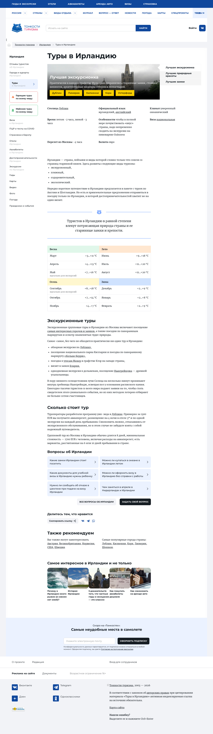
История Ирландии (74, 592)
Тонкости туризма (25, 44)
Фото (12, 193)
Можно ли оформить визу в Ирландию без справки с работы (125, 474)
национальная (165, 119)
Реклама (23, 673)
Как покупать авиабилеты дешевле (117, 594)
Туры (22, 84)
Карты (161, 13)
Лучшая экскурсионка (180, 67)
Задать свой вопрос (135, 501)
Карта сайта (116, 707)
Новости (130, 13)
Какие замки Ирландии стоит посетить (73, 462)
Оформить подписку (133, 641)
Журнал (88, 13)
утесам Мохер (72, 360)
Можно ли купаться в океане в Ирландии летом (125, 462)
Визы (128, 4)
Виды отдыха (62, 13)
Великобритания (70, 543)
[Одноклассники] (72, 697)
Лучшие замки (175, 81)
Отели (52, 4)
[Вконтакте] (82, 521)
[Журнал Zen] (31, 697)
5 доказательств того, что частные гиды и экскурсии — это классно (99, 595)
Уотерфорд (125, 93)
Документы (49, 673)
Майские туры (23, 110)
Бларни (74, 365)
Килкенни (92, 93)
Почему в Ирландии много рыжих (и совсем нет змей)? (57, 595)
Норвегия (88, 543)
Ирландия (45, 44)
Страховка (150, 4)
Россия (16, 13)
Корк (108, 93)
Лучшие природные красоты (179, 74)
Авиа (76, 4)
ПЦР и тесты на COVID (21, 128)
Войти (193, 28)
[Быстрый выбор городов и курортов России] (25, 13)
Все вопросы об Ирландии (96, 501)
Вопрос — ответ (109, 13)
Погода (147, 13)
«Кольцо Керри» (74, 356)
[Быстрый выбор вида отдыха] (75, 13)
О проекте (18, 662)
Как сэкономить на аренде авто (139, 592)
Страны (37, 13)
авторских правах (158, 692)
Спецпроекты (180, 13)
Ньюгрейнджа (123, 370)
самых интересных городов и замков (71, 331)
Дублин (57, 93)
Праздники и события (21, 206)
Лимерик (74, 93)
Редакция (38, 662)
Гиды (12, 175)
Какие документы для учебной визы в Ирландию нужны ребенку (73, 474)
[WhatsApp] (93, 521)
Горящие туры (23, 97)
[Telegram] (88, 521)
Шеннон (107, 547)
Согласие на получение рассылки (117, 649)
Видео (12, 187)
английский (123, 112)
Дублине (117, 414)
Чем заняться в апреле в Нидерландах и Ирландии (125, 489)
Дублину (85, 347)
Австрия (52, 543)
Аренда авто (104, 4)
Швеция (59, 547)
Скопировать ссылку (63, 521)
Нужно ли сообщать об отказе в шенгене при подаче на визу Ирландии (73, 488)
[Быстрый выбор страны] (46, 13)
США (50, 547)
